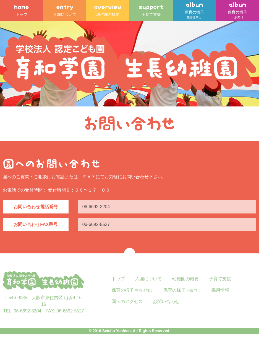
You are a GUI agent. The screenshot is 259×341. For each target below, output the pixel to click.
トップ (21, 11)
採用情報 (220, 296)
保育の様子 (194, 13)
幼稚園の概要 (108, 11)
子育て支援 (151, 11)
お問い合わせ (166, 308)
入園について (65, 11)
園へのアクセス (127, 308)
